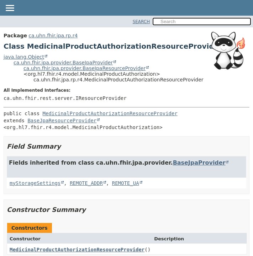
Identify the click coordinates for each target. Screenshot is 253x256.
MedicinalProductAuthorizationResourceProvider (110, 113)
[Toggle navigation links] (10, 9)
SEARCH (141, 21)
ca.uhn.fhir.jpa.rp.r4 (53, 35)
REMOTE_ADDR (86, 183)
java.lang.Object (24, 57)
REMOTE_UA (125, 183)
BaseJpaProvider (199, 162)
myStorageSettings (35, 183)
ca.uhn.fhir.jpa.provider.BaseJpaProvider (63, 62)
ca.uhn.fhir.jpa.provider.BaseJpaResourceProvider (84, 68)
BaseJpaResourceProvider (61, 120)
